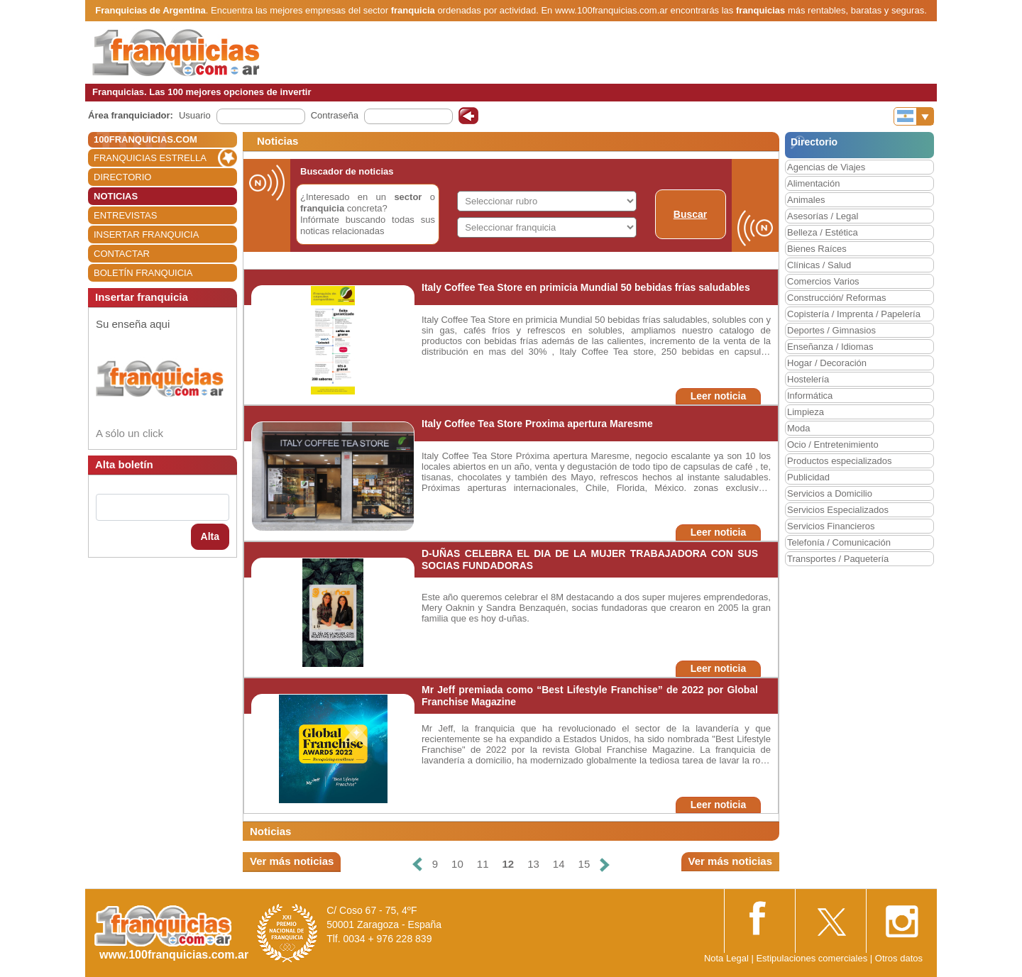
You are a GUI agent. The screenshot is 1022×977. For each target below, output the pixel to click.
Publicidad (808, 477)
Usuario (195, 115)
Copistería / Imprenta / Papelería (854, 314)
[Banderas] (914, 116)
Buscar (690, 214)
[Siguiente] (604, 864)
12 (508, 864)
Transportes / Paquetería (838, 558)
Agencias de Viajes (826, 167)
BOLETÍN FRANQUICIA (143, 272)
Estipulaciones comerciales (812, 958)
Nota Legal (726, 958)
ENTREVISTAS (125, 215)
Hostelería (808, 379)
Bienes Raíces (817, 248)
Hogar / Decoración (827, 363)
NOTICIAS (116, 196)
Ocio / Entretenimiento (833, 444)
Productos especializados (839, 461)
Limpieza (805, 412)
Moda (799, 428)
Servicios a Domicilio (829, 493)
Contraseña (334, 115)
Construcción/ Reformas (836, 297)
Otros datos (899, 958)
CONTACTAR (122, 253)
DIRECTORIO (122, 177)
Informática (810, 395)
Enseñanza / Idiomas (830, 346)
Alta (210, 536)
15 (584, 864)
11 (483, 864)
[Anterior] (417, 864)
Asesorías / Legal (822, 216)
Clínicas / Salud (819, 265)
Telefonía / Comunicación (839, 542)
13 (533, 864)
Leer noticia (719, 396)
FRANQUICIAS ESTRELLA (150, 158)
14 (559, 864)
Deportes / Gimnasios (831, 330)
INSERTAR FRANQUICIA (146, 234)
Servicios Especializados (838, 509)
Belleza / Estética (822, 232)
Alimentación (813, 183)
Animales (806, 199)
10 (457, 864)
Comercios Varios (823, 281)
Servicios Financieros (831, 526)
